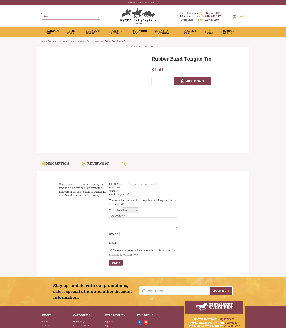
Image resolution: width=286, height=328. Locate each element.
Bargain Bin (52, 32)
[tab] (124, 163)
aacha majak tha (146, 47)
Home (44, 41)
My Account (111, 321)
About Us (46, 325)
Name (113, 234)
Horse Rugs (70, 32)
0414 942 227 (213, 16)
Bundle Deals (228, 32)
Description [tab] (57, 163)
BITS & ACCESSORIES (75, 41)
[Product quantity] (161, 81)
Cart (241, 16)
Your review (117, 215)
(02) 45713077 (212, 13)
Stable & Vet (190, 32)
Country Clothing (162, 32)
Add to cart (195, 81)
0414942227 (232, 322)
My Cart (109, 325)
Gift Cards (209, 32)
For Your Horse (93, 32)
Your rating (115, 210)
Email (113, 242)
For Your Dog (140, 32)
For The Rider (116, 32)
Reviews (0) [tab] (97, 163)
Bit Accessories (95, 41)
